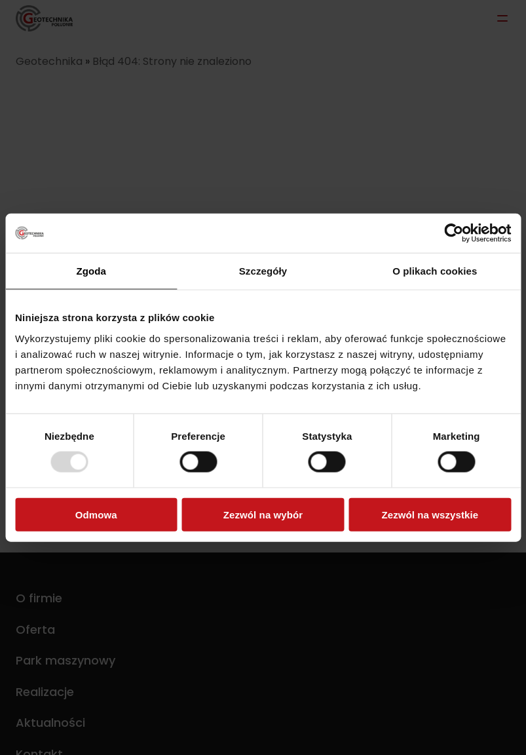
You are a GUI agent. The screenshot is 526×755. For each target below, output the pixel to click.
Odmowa (96, 514)
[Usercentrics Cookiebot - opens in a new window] (453, 233)
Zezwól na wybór (263, 514)
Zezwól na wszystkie (429, 514)
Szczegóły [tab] (263, 271)
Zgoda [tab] (91, 271)
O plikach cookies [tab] (434, 271)
